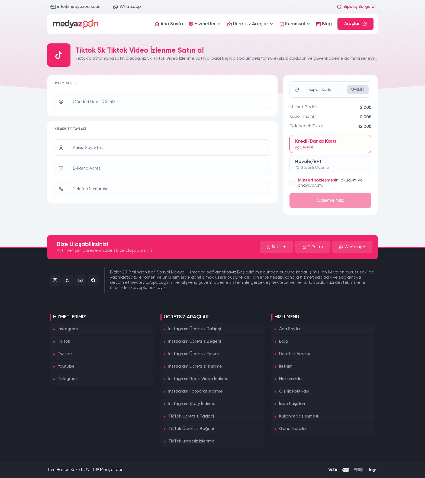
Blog (283, 341)
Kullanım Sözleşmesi (298, 416)
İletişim (276, 247)
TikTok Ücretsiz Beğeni (191, 429)
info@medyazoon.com (76, 6)
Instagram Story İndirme (191, 404)
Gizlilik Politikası (294, 391)
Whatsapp (127, 6)
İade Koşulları (292, 404)
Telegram (67, 379)
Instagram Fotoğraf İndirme (195, 391)
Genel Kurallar (293, 429)
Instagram (68, 329)
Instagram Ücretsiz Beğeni (194, 341)
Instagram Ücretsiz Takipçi (194, 329)
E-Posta (312, 247)
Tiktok (64, 341)
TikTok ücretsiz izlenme (191, 441)
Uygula (358, 89)
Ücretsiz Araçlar (295, 354)
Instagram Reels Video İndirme (198, 379)
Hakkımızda (290, 379)
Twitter (65, 354)
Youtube (66, 366)
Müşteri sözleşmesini (319, 180)
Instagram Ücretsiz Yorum (193, 354)
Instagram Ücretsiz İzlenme (195, 366)
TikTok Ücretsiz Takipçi (191, 416)
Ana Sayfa (289, 329)
